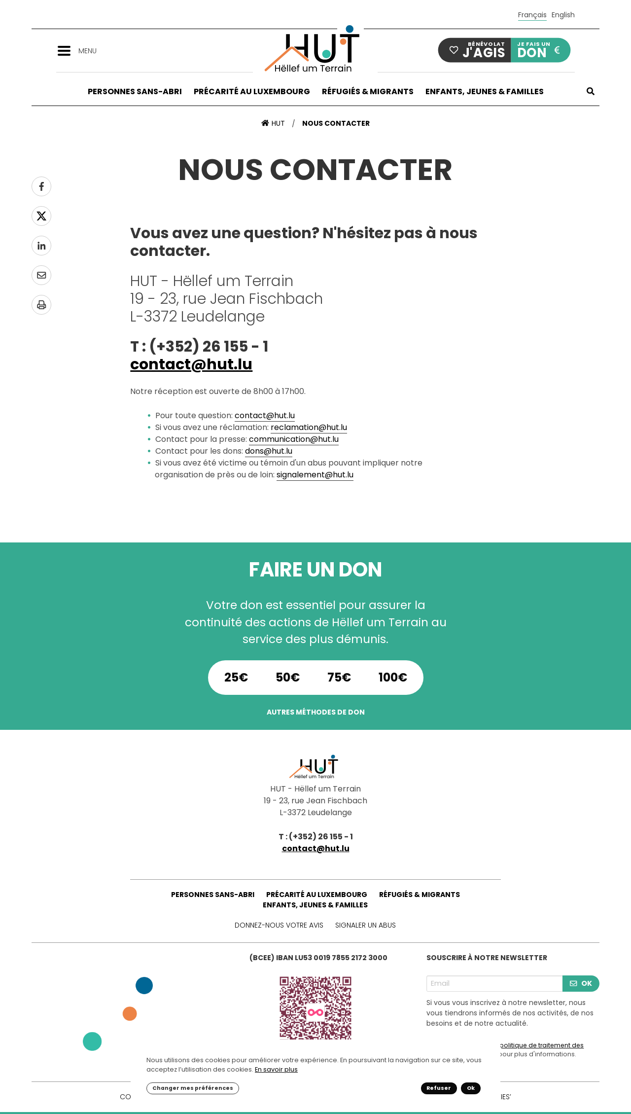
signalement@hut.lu (315, 474)
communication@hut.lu (294, 439)
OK (581, 983)
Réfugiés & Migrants (368, 91)
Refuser (438, 1088)
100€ (393, 677)
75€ (339, 677)
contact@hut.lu (191, 364)
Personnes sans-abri (135, 91)
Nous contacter (336, 123)
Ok (471, 1088)
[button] (67, 50)
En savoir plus (276, 1069)
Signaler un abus (365, 925)
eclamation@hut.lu (310, 427)
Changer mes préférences (192, 1088)
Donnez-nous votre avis (279, 925)
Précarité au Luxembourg (252, 91)
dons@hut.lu (268, 451)
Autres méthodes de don (316, 712)
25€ (236, 677)
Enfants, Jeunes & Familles (484, 91)
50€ (288, 677)
